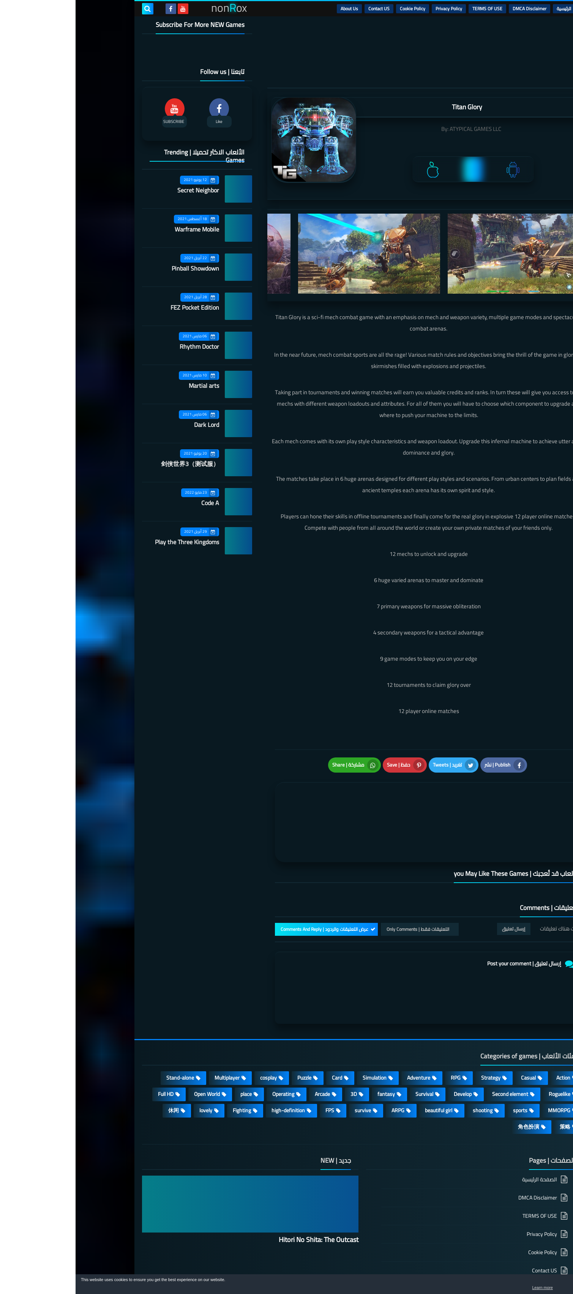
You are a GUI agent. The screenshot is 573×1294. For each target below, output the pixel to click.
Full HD (90, 1050)
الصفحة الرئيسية (464, 1136)
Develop (387, 1050)
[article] (278, 797)
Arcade (246, 1050)
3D (278, 1050)
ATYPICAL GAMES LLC (400, 128)
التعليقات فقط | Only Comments (342, 885)
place (170, 1050)
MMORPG (483, 1067)
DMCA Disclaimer (454, 8)
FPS (254, 1067)
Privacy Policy (373, 8)
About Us (274, 8)
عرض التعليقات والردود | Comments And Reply (249, 885)
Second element (435, 1050)
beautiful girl (363, 1067)
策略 (489, 1083)
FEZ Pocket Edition (119, 307)
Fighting (166, 1067)
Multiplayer (151, 1034)
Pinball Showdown (120, 268)
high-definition (212, 1067)
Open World (131, 1050)
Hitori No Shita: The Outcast (243, 1196)
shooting (407, 1067)
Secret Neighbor (123, 190)
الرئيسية (488, 8)
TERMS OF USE (412, 8)
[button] (543, 1285)
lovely (130, 1067)
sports (444, 1067)
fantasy (310, 1050)
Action (488, 1034)
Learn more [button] (499, 1288)
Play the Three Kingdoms (111, 542)
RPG (380, 1034)
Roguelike (484, 1050)
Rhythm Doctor (124, 346)
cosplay (193, 1034)
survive (287, 1067)
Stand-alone (104, 1034)
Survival (349, 1050)
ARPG (322, 1067)
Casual (452, 1034)
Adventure (343, 1034)
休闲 (98, 1067)
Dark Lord (131, 424)
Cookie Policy (337, 8)
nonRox (449, 1270)
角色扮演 (453, 1083)
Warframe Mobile (121, 229)
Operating (208, 1050)
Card (261, 1034)
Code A (135, 502)
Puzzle (229, 1034)
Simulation (299, 1034)
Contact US (303, 8)
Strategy (415, 1034)
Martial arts (128, 385)
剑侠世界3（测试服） (114, 463)
